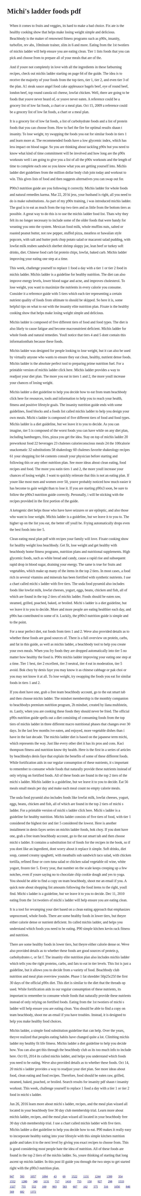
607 (75, 1186)
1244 (98, 1176)
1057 (33, 1176)
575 (96, 1186)
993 (54, 1186)
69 (64, 1176)
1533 (121, 1181)
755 (79, 1181)
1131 (86, 1176)
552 (34, 1186)
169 (44, 1186)
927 (100, 1181)
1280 (24, 1181)
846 (128, 1186)
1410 (68, 1181)
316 (106, 1186)
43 (55, 1176)
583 (65, 1186)
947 (12, 1176)
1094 (45, 1176)
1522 (74, 1176)
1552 (12, 1181)
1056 (117, 1186)
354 (120, 1176)
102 (85, 1186)
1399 (109, 1176)
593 (22, 1176)
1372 (33, 1191)
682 (22, 1191)
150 (89, 1181)
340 (35, 1181)
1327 (12, 1186)
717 (57, 1181)
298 (110, 1181)
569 (12, 1191)
